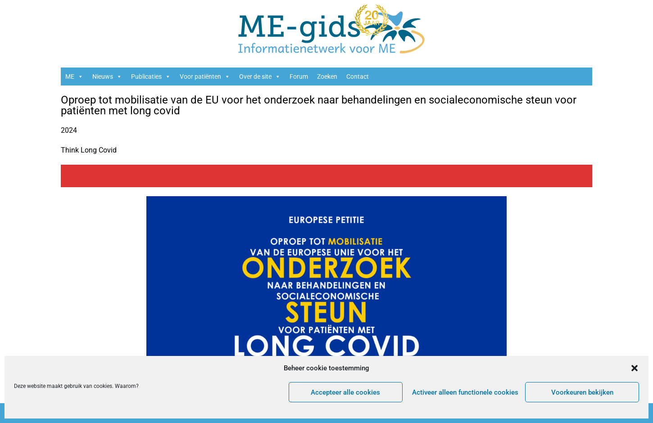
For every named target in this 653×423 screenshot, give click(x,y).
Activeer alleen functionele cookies (465, 392)
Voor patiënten (205, 76)
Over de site (260, 76)
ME (74, 76)
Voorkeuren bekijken (582, 392)
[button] (634, 368)
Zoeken (327, 76)
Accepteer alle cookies (345, 392)
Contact (357, 76)
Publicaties (151, 76)
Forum (299, 76)
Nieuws (107, 76)
